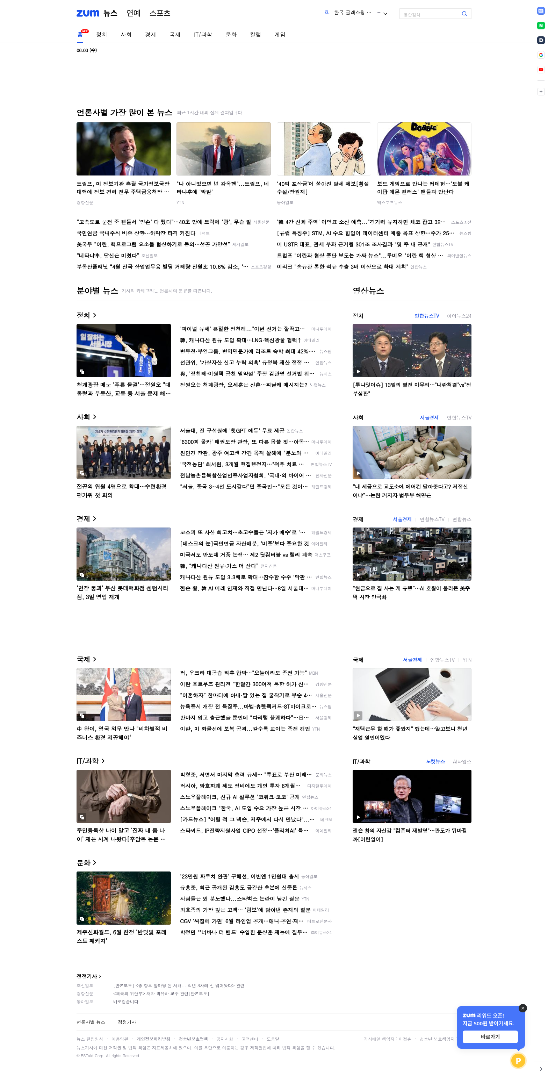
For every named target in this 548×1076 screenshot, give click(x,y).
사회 (126, 34)
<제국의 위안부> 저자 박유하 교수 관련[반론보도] (161, 993)
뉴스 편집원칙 (90, 1039)
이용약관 (119, 1039)
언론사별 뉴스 (91, 1022)
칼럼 (255, 34)
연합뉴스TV (426, 315)
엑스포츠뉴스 (389, 202)
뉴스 (110, 13)
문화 (231, 34)
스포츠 (160, 13)
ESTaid (87, 1055)
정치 (101, 34)
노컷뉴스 (435, 761)
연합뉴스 (462, 519)
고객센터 (249, 1039)
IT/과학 (203, 34)
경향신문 (85, 202)
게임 (280, 34)
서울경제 (429, 417)
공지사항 (224, 1039)
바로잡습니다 (125, 1001)
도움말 (273, 1039)
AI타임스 (462, 761)
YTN (180, 202)
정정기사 (87, 976)
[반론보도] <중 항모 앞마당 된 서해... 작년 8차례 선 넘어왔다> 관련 (179, 985)
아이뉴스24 (459, 315)
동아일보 (285, 202)
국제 (175, 34)
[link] (541, 11)
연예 (133, 13)
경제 (150, 34)
